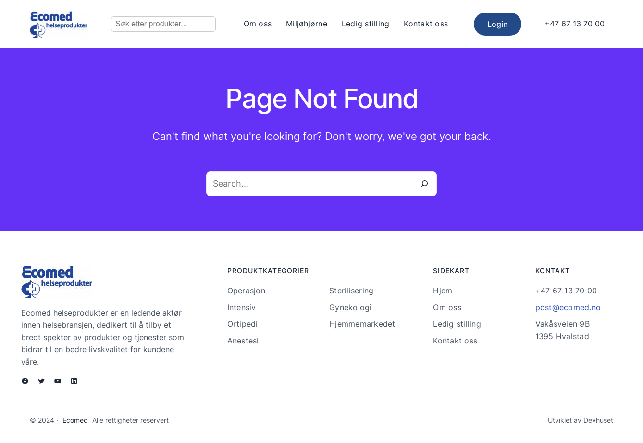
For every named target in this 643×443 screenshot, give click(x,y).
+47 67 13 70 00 (574, 23)
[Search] (424, 184)
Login (497, 24)
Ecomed (75, 420)
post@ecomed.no (568, 307)
